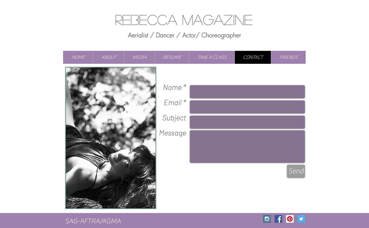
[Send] (296, 171)
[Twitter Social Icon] (301, 219)
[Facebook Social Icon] (278, 219)
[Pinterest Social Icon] (290, 219)
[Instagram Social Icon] (267, 219)
